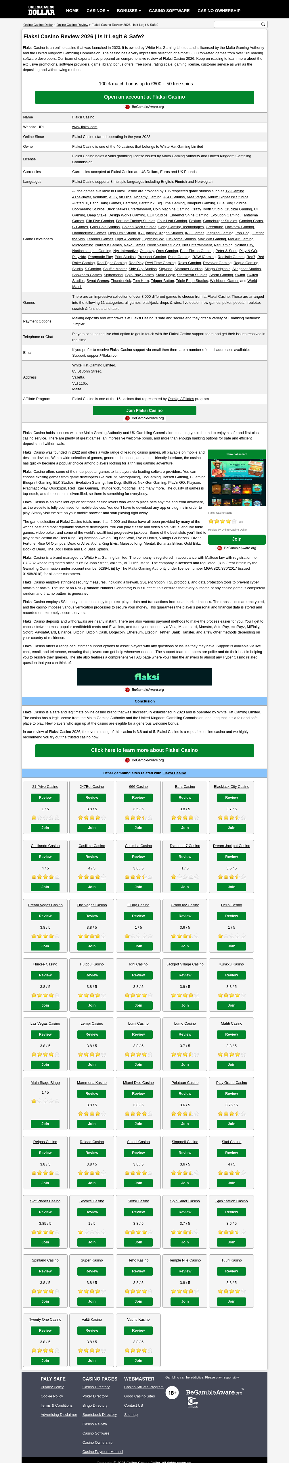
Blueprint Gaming (201, 203)
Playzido (79, 257)
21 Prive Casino (45, 786)
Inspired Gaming (220, 233)
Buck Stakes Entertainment (129, 209)
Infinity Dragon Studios (164, 233)
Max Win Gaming (212, 239)
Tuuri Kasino (231, 1260)
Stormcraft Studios (192, 275)
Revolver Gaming (217, 263)
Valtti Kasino (92, 1319)
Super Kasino (92, 1260)
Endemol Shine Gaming (189, 215)
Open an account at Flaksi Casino (144, 97)
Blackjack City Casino (231, 786)
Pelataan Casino (184, 1082)
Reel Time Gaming (160, 263)
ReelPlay (136, 263)
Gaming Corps (251, 221)
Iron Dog (243, 233)
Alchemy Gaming (147, 197)
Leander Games (100, 239)
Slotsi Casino (138, 1201)
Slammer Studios (188, 269)
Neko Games (134, 245)
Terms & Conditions (56, 1405)
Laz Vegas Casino (45, 1023)
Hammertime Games (89, 233)
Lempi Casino (92, 1023)
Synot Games (98, 281)
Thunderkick (121, 281)
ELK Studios (157, 215)
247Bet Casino (92, 786)
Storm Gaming (221, 275)
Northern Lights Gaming (91, 251)
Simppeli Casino (185, 1142)
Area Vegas (196, 197)
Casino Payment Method (103, 1451)
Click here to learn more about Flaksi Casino (144, 750)
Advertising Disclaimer (59, 1414)
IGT (141, 233)
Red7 (250, 257)
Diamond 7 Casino (185, 846)
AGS (113, 197)
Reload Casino (92, 1142)
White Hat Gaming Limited (181, 146)
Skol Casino (231, 1142)
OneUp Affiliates (181, 399)
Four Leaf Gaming (172, 221)
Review (45, 797)
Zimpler (78, 324)
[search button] (263, 24)
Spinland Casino (45, 1260)
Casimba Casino (138, 846)
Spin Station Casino (231, 1201)
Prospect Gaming (152, 257)
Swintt (240, 275)
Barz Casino (185, 786)
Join (237, 539)
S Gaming (93, 269)
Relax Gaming (189, 263)
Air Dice (125, 197)
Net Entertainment (197, 245)
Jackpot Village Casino (185, 964)
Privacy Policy (52, 1387)
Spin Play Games (139, 275)
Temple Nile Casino (185, 1260)
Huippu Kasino (92, 964)
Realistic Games (231, 257)
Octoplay (147, 251)
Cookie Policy (52, 1396)
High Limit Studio (122, 233)
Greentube (214, 227)
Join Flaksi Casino (144, 410)
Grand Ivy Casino (185, 905)
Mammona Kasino (92, 1082)
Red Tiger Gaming (112, 263)
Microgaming (82, 245)
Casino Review (95, 1424)
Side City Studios (142, 269)
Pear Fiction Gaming (197, 251)
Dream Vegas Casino (45, 905)
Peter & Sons (226, 251)
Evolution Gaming (225, 215)
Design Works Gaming (126, 215)
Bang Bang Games (105, 203)
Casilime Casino (92, 846)
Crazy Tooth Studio (207, 209)
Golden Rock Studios (139, 227)
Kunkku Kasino (231, 964)
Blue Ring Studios (231, 203)
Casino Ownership (219, 10)
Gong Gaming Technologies (181, 227)
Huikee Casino (45, 964)
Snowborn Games (87, 275)
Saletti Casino (138, 1142)
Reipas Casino (45, 1142)
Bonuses (127, 10)
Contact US (133, 1405)
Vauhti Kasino (138, 1319)
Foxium (195, 221)
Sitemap (131, 1414)
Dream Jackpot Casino (231, 846)
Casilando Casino (45, 846)
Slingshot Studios (246, 269)
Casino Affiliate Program (144, 1387)
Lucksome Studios (181, 239)
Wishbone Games (224, 281)
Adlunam (100, 197)
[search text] (237, 24)
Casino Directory (96, 1387)
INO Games (194, 233)
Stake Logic (165, 275)
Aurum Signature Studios (227, 197)
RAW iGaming (204, 257)
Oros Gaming (167, 251)
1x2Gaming (234, 191)
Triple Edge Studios (192, 281)
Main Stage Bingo (45, 1082)
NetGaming (223, 245)
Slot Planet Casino (45, 1201)
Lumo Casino (185, 1023)
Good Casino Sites (139, 1396)
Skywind (166, 269)
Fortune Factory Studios (135, 221)
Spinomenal (113, 275)
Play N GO (248, 251)
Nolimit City (244, 245)
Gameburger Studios (220, 221)
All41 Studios (174, 197)
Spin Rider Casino (185, 1201)
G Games (80, 227)
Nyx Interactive (125, 251)
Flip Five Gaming (100, 221)
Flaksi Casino (174, 773)
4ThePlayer (81, 197)
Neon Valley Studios (163, 245)
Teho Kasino (138, 1260)
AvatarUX (80, 203)
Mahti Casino (231, 1023)
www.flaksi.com (84, 127)
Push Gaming (179, 257)
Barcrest (130, 203)
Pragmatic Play (100, 257)
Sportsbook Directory (100, 1414)
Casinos (96, 10)
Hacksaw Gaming (239, 227)
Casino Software (169, 10)
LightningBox (153, 239)
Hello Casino (231, 905)
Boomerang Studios (88, 209)
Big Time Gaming (170, 203)
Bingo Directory (95, 1405)
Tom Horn (141, 281)
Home (72, 10)
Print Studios (125, 257)
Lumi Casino (138, 1023)
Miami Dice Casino (138, 1082)
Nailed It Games (108, 245)
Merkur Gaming (240, 239)
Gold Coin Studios (105, 227)
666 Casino (138, 786)
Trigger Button (162, 281)
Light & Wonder (127, 239)
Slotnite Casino (91, 1201)
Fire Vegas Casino (92, 905)
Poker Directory (95, 1396)
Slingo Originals (217, 269)
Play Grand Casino (231, 1082)
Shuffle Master (115, 269)
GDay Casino (138, 905)
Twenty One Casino (45, 1319)
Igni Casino (138, 964)
